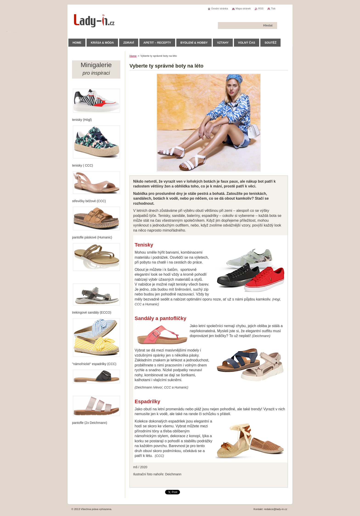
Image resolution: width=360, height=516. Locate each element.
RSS (260, 8)
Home (133, 55)
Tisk (273, 8)
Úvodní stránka (219, 8)
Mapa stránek (243, 8)
